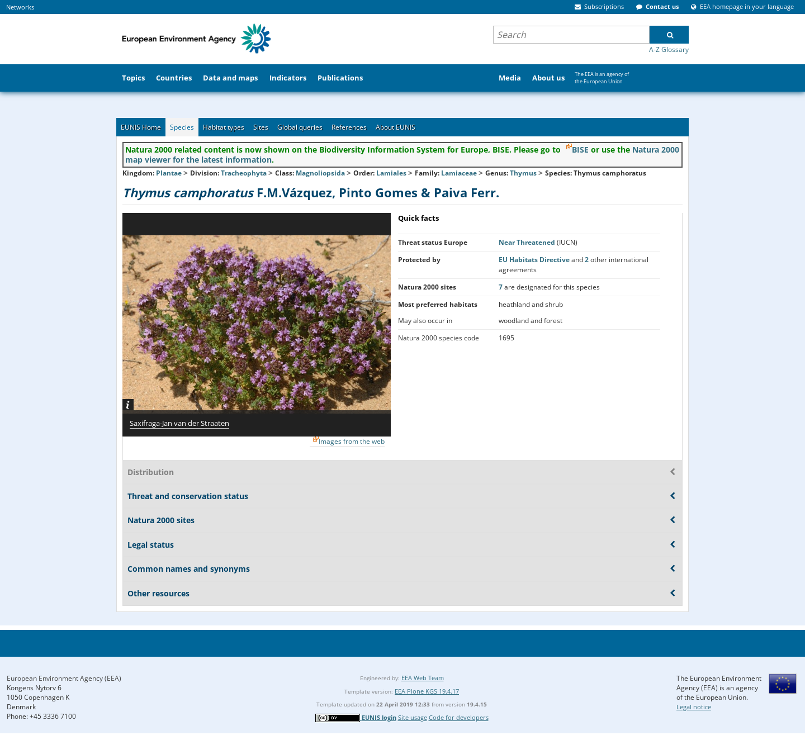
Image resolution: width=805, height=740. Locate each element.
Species (182, 127)
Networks (20, 7)
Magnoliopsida (320, 173)
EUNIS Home (141, 127)
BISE (580, 149)
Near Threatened (528, 242)
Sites (260, 127)
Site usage (412, 717)
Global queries (300, 127)
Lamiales (391, 173)
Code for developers (459, 717)
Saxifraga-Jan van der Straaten (179, 423)
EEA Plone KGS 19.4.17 (427, 691)
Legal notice (693, 707)
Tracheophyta (244, 173)
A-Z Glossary (669, 49)
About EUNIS (395, 127)
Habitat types (223, 127)
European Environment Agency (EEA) (64, 678)
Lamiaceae (459, 173)
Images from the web (352, 441)
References (349, 127)
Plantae (169, 173)
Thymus (524, 173)
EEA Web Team (422, 677)
